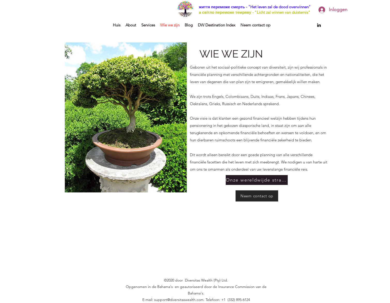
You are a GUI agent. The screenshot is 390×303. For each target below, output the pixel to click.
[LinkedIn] (319, 25)
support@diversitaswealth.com (179, 299)
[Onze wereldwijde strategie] (257, 180)
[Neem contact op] (257, 195)
